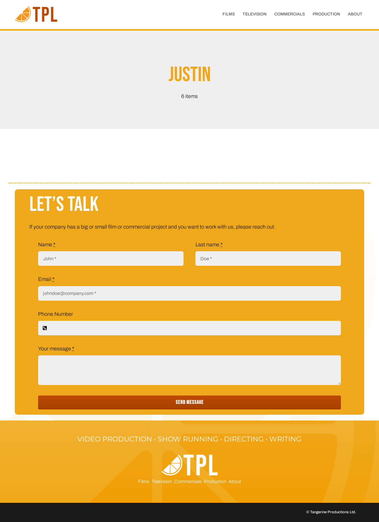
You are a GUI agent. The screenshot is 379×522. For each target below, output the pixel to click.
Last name (209, 244)
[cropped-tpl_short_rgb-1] (36, 6)
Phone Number (55, 314)
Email (46, 279)
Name (46, 244)
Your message (56, 349)
